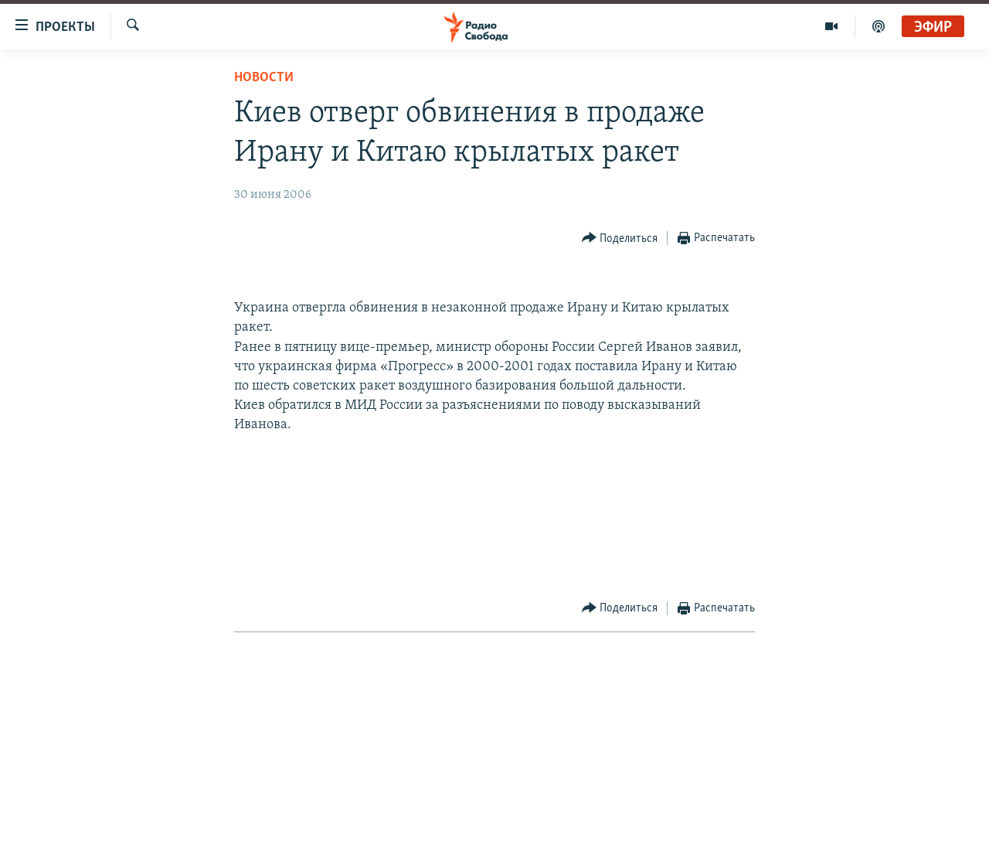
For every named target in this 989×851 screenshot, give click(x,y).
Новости (264, 77)
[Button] (620, 238)
